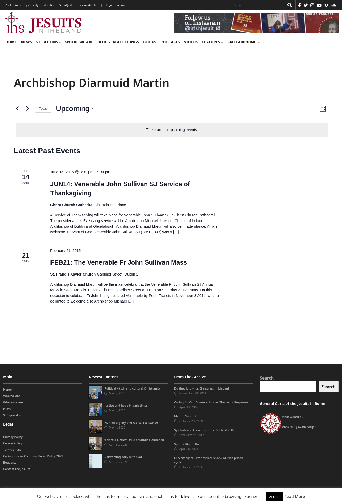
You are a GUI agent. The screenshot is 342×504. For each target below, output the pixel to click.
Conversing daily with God (123, 457)
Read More (294, 496)
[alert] (172, 130)
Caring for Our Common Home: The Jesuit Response (211, 402)
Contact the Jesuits (16, 469)
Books (149, 41)
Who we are (11, 396)
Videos (191, 41)
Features (212, 41)
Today (43, 108)
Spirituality (31, 5)
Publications (13, 5)
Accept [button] (274, 496)
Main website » (293, 417)
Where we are (79, 41)
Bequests (9, 462)
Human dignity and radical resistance (131, 423)
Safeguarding (243, 41)
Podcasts (170, 41)
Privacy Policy (13, 437)
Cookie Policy (12, 443)
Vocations (48, 41)
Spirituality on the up (189, 444)
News (26, 41)
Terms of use (12, 450)
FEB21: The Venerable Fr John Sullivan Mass (118, 262)
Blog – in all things (118, 41)
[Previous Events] (17, 108)
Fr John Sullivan (116, 5)
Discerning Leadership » (299, 427)
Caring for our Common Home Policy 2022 (33, 456)
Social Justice (67, 5)
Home (11, 41)
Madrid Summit (185, 416)
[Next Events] (27, 108)
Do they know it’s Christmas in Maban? (201, 388)
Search (267, 378)
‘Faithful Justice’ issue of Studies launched (134, 440)
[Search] (258, 5)
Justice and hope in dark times (126, 405)
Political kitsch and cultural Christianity (132, 388)
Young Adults (88, 5)
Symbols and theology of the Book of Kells (204, 430)
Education (48, 5)
